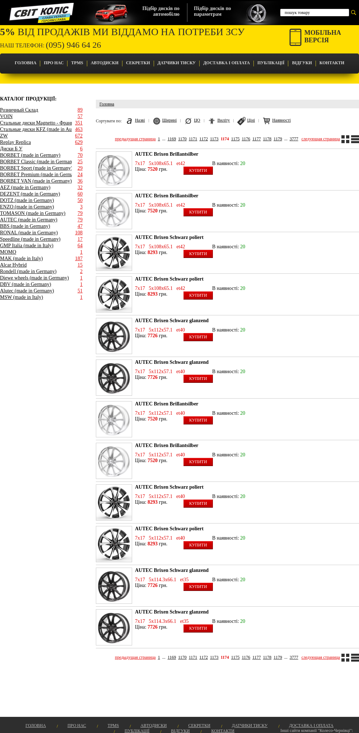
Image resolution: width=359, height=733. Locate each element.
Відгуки (302, 62)
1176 (246, 138)
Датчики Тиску (177, 62)
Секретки (138, 62)
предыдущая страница (135, 138)
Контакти (332, 62)
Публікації (270, 62)
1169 (172, 138)
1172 (203, 138)
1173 (214, 138)
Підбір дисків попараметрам (212, 11)
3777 (294, 138)
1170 (182, 138)
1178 (267, 138)
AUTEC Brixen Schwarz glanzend (172, 320)
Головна (25, 62)
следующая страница (321, 138)
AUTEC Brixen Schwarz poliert (169, 237)
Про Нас (54, 62)
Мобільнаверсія (322, 36)
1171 (193, 138)
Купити (198, 170)
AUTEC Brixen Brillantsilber (167, 154)
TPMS (77, 62)
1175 (235, 138)
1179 (278, 138)
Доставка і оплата (226, 62)
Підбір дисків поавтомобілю (161, 11)
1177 (256, 138)
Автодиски (104, 62)
